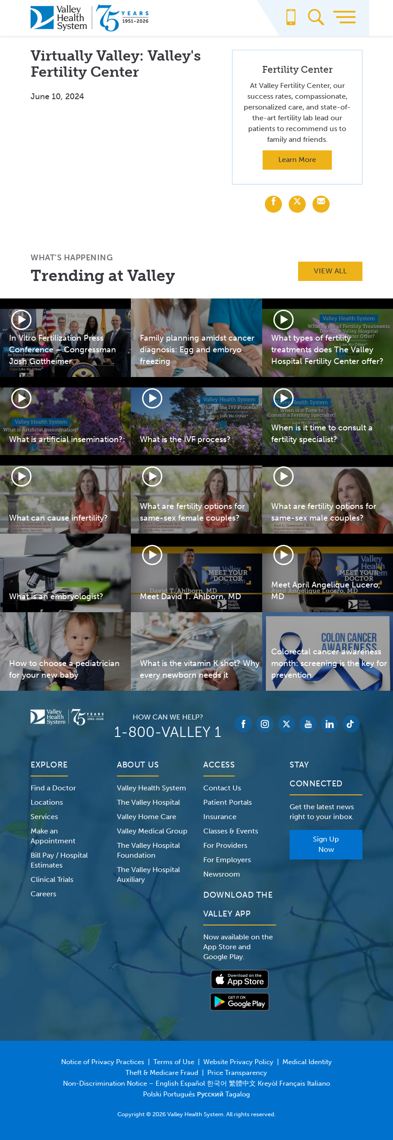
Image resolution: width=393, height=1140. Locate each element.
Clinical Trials (52, 879)
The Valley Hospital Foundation (148, 850)
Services (44, 816)
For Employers (227, 859)
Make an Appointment (53, 836)
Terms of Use (173, 1062)
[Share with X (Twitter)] (297, 204)
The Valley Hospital (148, 802)
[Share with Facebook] (273, 204)
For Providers (225, 845)
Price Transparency (237, 1073)
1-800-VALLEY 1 (167, 732)
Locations (47, 802)
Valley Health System (151, 788)
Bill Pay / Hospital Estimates (59, 860)
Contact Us (222, 788)
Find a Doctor (53, 788)
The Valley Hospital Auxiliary (148, 874)
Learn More (297, 159)
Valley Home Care (146, 816)
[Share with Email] (321, 204)
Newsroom (221, 874)
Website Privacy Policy (238, 1062)
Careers (43, 894)
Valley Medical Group (152, 831)
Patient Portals (227, 802)
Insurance (220, 816)
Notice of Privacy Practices (102, 1062)
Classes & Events (230, 831)
